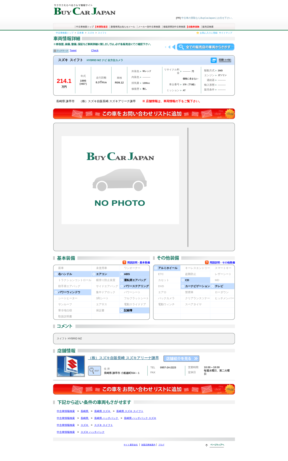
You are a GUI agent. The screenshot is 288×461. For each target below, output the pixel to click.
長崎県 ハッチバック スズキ (140, 418)
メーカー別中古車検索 (149, 26)
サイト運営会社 (131, 445)
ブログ (161, 445)
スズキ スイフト (103, 425)
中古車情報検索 (66, 411)
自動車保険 (193, 26)
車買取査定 (102, 26)
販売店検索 (207, 26)
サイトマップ (225, 33)
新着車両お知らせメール (123, 26)
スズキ (91, 33)
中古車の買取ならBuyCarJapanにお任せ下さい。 (207, 18)
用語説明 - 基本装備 (138, 262)
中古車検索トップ (85, 26)
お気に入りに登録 (208, 33)
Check (94, 50)
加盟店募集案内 (148, 445)
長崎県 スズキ (102, 411)
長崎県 (85, 411)
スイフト (102, 33)
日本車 (80, 33)
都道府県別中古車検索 (174, 26)
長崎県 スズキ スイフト (129, 411)
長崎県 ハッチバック (106, 418)
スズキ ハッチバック (93, 432)
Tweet (73, 50)
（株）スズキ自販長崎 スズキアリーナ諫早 (123, 358)
